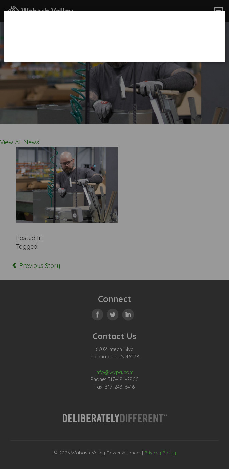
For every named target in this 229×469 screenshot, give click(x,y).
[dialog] (114, 36)
